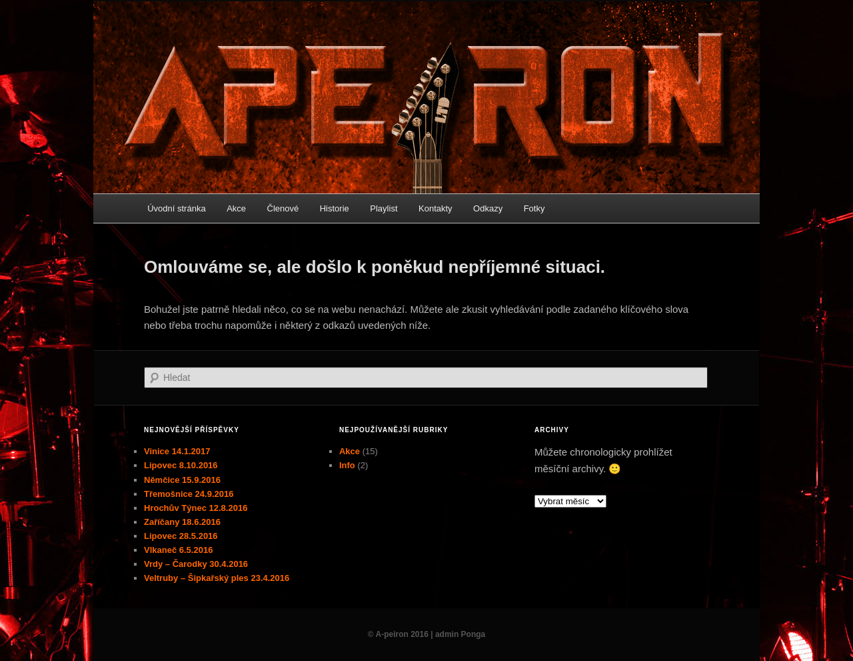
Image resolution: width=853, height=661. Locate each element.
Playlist (383, 208)
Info (347, 465)
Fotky (534, 208)
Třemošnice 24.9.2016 (188, 494)
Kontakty (435, 208)
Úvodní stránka (176, 208)
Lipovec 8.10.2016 (181, 465)
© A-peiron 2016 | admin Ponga (426, 634)
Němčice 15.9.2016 (182, 480)
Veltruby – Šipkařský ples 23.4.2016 (216, 578)
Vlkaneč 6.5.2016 (178, 550)
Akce (236, 208)
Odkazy (487, 208)
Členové (283, 208)
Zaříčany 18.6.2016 (182, 522)
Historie (334, 208)
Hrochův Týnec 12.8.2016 (195, 508)
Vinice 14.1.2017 (177, 451)
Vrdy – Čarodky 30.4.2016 (196, 564)
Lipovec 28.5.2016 (181, 536)
